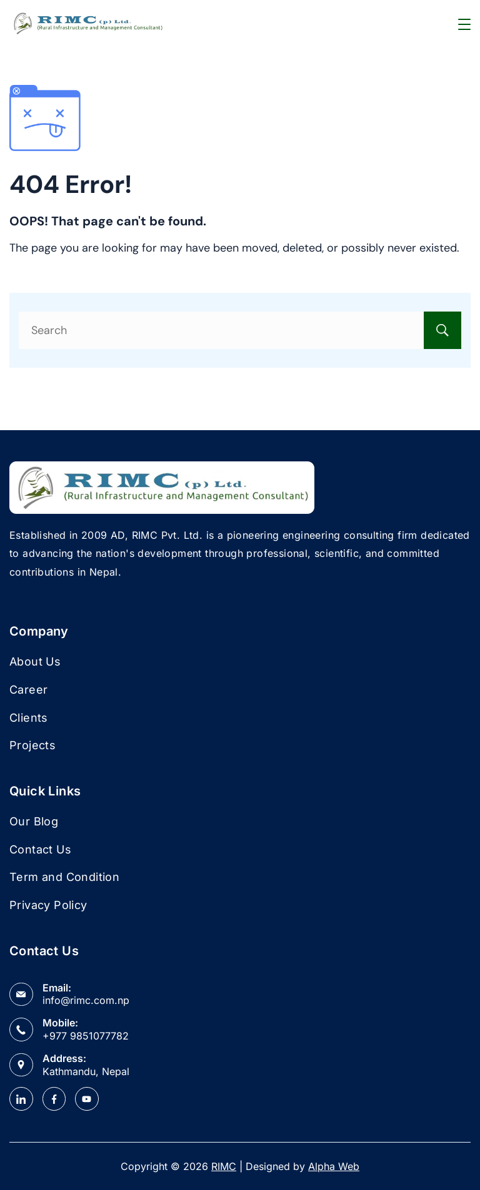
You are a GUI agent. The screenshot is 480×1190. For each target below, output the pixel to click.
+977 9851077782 (85, 1036)
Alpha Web (333, 1166)
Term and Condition (64, 876)
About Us (35, 661)
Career (28, 689)
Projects (32, 745)
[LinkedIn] (21, 1099)
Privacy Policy (48, 905)
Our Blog (33, 821)
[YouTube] (87, 1099)
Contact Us (40, 849)
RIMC (223, 1166)
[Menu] (464, 24)
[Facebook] (54, 1099)
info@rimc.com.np (85, 1000)
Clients (28, 717)
